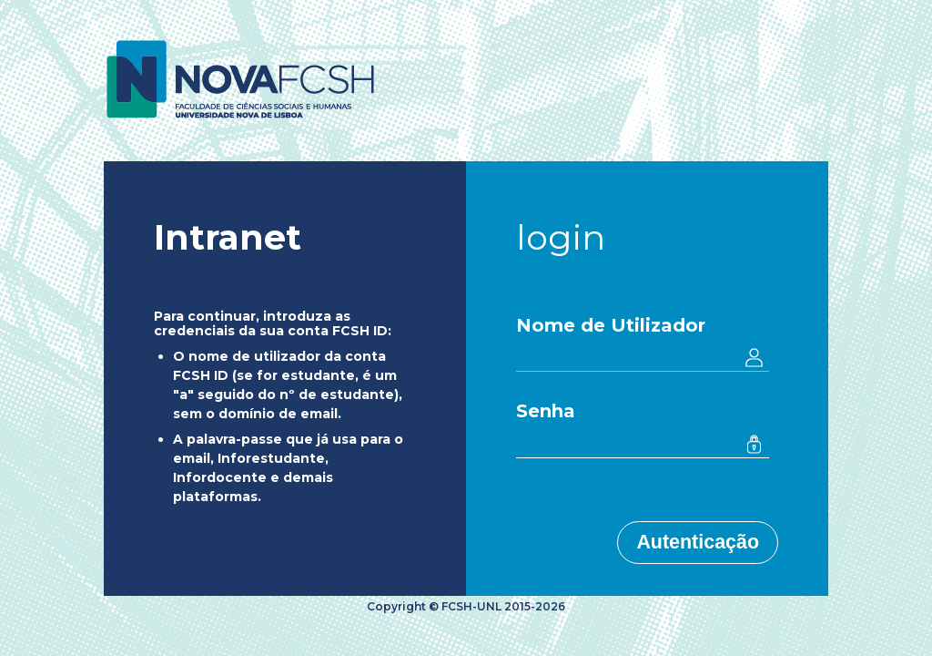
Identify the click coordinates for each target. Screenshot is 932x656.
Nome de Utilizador (610, 325)
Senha (545, 411)
